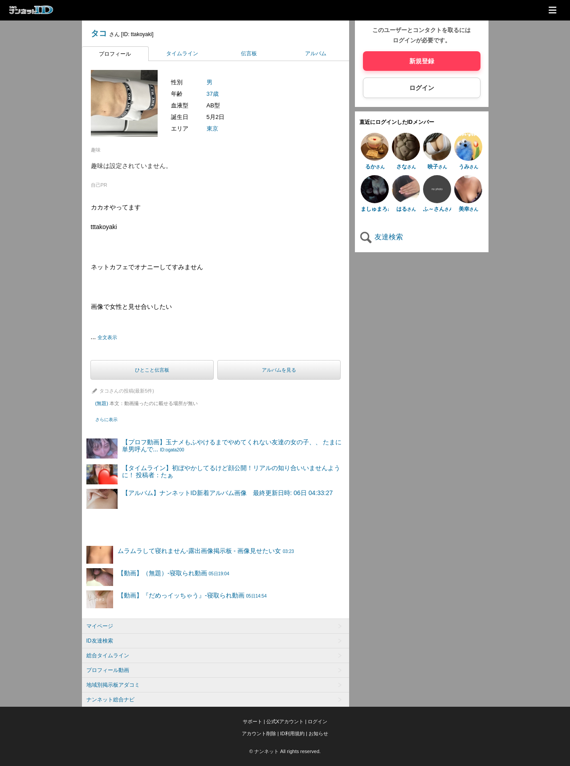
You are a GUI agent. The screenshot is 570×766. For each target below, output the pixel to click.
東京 (212, 128)
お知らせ (318, 733)
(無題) (146, 403)
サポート (252, 721)
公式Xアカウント (285, 721)
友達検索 (381, 237)
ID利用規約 (292, 733)
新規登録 (421, 61)
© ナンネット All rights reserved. (285, 751)
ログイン (421, 87)
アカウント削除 (259, 733)
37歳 (213, 93)
